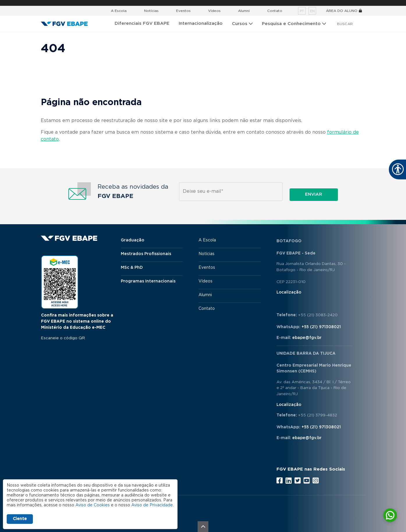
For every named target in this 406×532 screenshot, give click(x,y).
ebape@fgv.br (307, 338)
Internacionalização (201, 23)
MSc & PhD (132, 268)
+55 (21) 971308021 (321, 327)
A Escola (119, 11)
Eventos (183, 11)
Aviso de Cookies (92, 505)
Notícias (151, 11)
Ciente (20, 519)
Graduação (132, 240)
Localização (288, 292)
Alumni (244, 11)
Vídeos (214, 11)
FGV (197, 3)
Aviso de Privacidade (152, 505)
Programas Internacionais (148, 281)
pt (302, 11)
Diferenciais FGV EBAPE (142, 23)
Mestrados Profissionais (146, 254)
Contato (274, 11)
